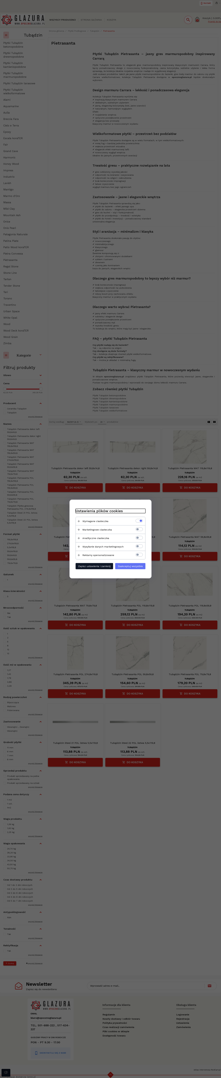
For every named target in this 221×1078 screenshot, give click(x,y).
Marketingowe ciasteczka (97, 529)
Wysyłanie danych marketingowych (103, 546)
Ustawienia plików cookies (99, 511)
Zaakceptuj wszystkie (130, 566)
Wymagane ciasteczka (95, 521)
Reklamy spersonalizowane (98, 555)
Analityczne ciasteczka (95, 538)
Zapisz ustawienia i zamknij (94, 566)
